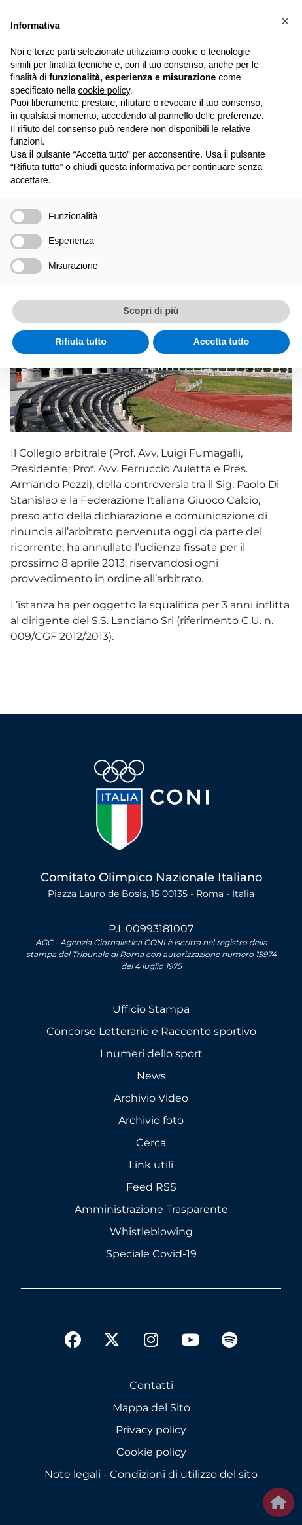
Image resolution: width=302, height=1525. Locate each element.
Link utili (151, 1165)
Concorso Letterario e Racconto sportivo (151, 1031)
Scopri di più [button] (151, 311)
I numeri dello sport (151, 1053)
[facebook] (72, 1342)
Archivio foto (151, 1120)
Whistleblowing (151, 1231)
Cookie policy (151, 1452)
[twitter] (112, 1329)
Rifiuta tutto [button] (81, 341)
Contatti (151, 1385)
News (151, 1076)
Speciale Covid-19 (151, 1254)
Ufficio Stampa (151, 1009)
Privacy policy (151, 1430)
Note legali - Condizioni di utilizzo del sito (151, 1474)
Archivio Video (151, 1098)
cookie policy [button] (104, 90)
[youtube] (190, 1342)
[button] (285, 20)
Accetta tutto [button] (221, 341)
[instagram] (151, 1342)
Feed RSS (151, 1187)
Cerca (151, 1142)
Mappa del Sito (151, 1407)
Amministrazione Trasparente (151, 1209)
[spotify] (229, 1342)
